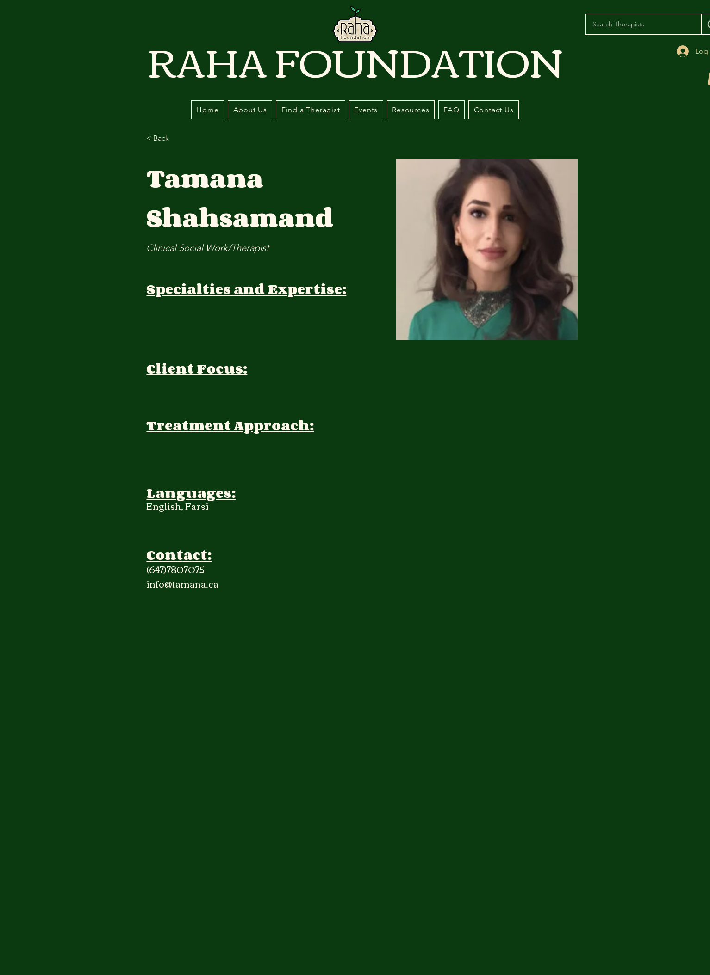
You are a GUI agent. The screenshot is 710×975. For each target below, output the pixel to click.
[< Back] (164, 138)
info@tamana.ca (182, 583)
